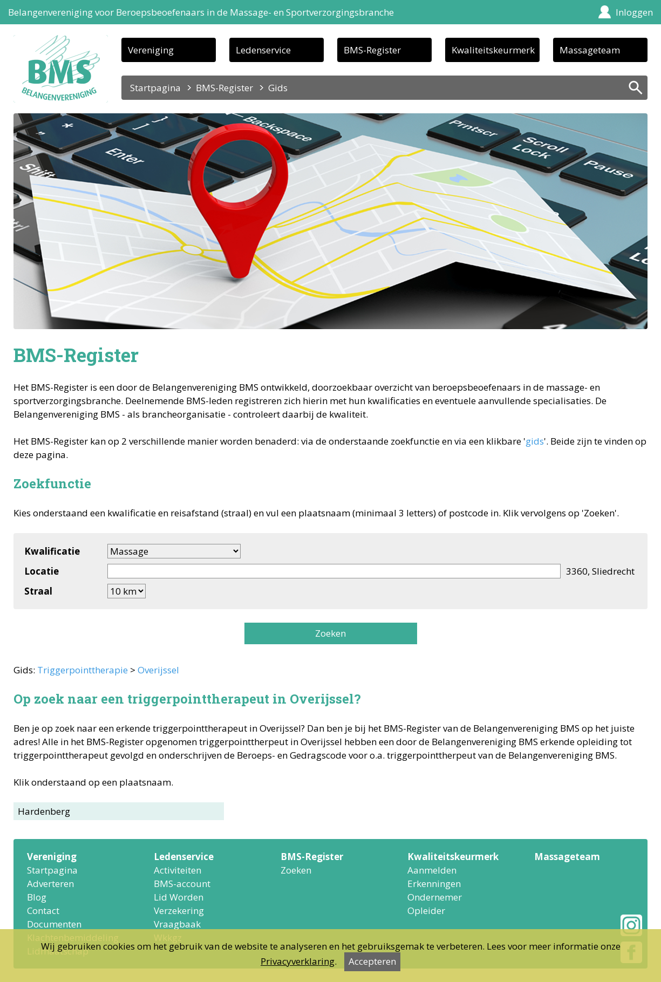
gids (535, 441)
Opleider (426, 910)
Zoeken (330, 633)
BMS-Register (372, 50)
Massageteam (590, 50)
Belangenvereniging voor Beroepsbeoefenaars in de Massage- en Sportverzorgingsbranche (201, 12)
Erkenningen (434, 883)
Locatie (41, 571)
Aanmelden (431, 870)
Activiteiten (177, 870)
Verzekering (179, 910)
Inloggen (634, 12)
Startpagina (155, 87)
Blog (36, 897)
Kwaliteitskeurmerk (493, 50)
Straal (38, 591)
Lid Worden (178, 897)
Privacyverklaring (298, 961)
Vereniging (151, 50)
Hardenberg (44, 811)
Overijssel (158, 670)
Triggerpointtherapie (82, 670)
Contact (43, 910)
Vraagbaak (177, 924)
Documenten (54, 924)
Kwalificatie (52, 551)
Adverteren (50, 883)
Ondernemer (434, 897)
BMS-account (182, 883)
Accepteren (372, 961)
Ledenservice (263, 50)
